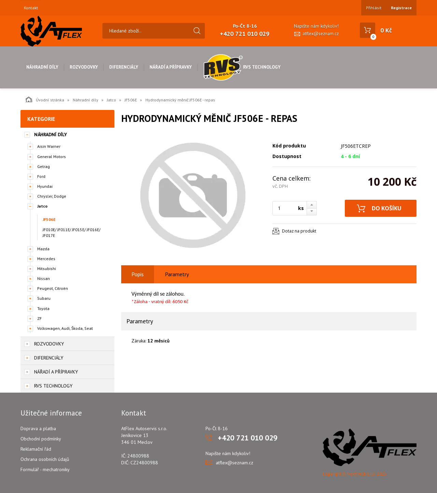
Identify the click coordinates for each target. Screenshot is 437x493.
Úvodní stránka (45, 99)
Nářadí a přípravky (171, 67)
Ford (41, 176)
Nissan (43, 278)
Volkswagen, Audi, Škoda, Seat (65, 328)
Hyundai (45, 186)
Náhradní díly (42, 67)
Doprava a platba (38, 428)
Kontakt (31, 7)
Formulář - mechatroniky (45, 469)
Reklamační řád (35, 449)
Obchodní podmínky (40, 439)
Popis (137, 274)
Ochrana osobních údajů (44, 459)
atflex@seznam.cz (320, 34)
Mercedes (46, 258)
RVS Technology (242, 67)
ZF (39, 318)
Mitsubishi (46, 268)
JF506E (131, 99)
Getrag (43, 166)
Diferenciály (123, 67)
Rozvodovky (84, 67)
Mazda (43, 248)
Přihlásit (373, 7)
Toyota (43, 308)
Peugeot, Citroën (52, 288)
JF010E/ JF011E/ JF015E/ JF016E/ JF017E (71, 232)
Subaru (44, 298)
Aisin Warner (48, 146)
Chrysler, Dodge (51, 196)
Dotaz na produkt (299, 231)
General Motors (51, 156)
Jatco (111, 99)
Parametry (177, 274)
